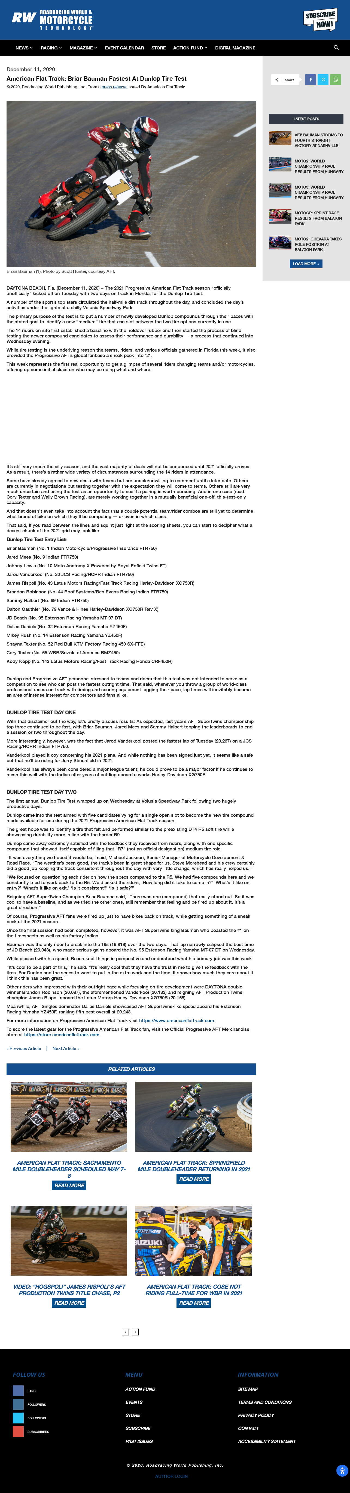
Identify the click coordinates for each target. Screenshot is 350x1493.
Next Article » (66, 1048)
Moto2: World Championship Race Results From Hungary (319, 166)
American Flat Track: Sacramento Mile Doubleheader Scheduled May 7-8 (68, 1169)
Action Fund (190, 47)
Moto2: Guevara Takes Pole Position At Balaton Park (318, 244)
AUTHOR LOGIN (171, 1476)
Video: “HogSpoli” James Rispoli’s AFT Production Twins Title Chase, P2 (69, 1289)
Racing (51, 47)
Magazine (83, 47)
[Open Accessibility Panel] (342, 1471)
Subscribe (103, 1431)
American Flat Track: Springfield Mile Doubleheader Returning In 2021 (193, 1165)
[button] (336, 48)
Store (158, 47)
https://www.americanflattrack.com (176, 1020)
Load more (306, 263)
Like (109, 1391)
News (24, 47)
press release (114, 86)
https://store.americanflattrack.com (61, 1034)
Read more (69, 1185)
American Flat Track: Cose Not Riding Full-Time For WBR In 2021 (193, 1289)
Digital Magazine (235, 47)
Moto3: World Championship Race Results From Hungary (319, 192)
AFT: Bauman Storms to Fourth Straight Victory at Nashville (319, 140)
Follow (106, 1404)
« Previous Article (24, 1048)
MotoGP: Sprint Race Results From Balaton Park (318, 218)
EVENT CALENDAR (124, 47)
